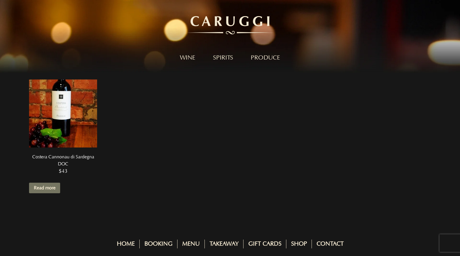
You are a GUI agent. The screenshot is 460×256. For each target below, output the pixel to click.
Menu (191, 244)
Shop (299, 244)
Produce (265, 57)
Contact (330, 244)
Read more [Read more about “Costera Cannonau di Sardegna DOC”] (44, 188)
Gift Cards (264, 244)
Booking (158, 244)
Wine (187, 57)
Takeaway (224, 244)
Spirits (223, 57)
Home (126, 244)
